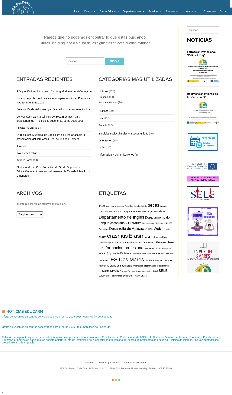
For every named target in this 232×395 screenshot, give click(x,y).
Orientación (105, 140)
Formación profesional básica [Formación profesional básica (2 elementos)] (158, 248)
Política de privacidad (135, 362)
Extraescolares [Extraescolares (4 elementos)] (165, 242)
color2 (116, 380)
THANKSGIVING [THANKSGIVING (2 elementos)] (140, 276)
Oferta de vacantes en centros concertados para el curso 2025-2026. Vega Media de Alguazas (57, 316)
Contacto (225, 11)
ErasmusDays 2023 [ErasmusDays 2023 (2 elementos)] (107, 243)
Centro (90, 11)
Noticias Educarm (24, 311)
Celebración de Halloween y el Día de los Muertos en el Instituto (53, 109)
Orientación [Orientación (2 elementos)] (138, 266)
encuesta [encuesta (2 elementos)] (166, 229)
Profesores (174, 11)
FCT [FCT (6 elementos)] (102, 248)
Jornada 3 (22, 146)
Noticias (103, 91)
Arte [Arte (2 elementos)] (127, 206)
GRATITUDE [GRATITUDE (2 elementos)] (163, 253)
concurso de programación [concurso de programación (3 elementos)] (123, 211)
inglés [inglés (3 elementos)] (149, 260)
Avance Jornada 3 (27, 160)
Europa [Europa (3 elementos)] (151, 242)
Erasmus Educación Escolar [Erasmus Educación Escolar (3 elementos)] (132, 242)
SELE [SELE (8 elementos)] (163, 271)
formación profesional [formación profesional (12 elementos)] (125, 248)
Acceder (89, 362)
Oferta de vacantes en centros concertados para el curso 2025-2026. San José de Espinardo (56, 327)
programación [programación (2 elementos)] (150, 266)
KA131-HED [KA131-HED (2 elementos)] (158, 260)
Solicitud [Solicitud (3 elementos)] (127, 275)
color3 (119, 380)
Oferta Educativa (109, 11)
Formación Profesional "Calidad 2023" (201, 53)
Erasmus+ (210, 11)
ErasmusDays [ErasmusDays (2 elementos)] (160, 237)
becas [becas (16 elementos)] (154, 205)
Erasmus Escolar (108, 102)
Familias (155, 11)
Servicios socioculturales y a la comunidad (123, 133)
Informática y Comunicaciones (116, 154)
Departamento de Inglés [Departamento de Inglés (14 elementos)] (121, 217)
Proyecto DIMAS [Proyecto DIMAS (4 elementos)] (109, 270)
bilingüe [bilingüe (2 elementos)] (163, 206)
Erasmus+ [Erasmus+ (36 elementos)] (141, 236)
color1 (113, 380)
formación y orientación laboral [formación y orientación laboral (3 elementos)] (115, 253)
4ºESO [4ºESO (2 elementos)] (102, 206)
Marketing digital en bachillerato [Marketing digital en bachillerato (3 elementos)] (115, 265)
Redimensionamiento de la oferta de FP (202, 95)
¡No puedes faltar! (26, 153)
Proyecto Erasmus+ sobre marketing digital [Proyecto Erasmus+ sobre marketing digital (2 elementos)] (139, 271)
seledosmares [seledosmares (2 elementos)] (115, 276)
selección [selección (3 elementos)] (104, 275)
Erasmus (103, 97)
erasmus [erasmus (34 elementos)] (117, 236)
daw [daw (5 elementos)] (162, 211)
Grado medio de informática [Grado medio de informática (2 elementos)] (144, 253)
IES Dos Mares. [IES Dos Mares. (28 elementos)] (127, 259)
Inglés (102, 147)
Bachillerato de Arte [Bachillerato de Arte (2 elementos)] (138, 206)
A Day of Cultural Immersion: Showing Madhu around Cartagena (54, 91)
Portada (103, 125)
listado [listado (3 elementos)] (168, 260)
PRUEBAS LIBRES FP (29, 127)
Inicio (77, 11)
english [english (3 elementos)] (102, 236)
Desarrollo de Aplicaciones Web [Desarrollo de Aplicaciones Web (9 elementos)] (135, 228)
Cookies (102, 362)
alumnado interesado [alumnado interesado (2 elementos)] (114, 206)
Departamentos (134, 11)
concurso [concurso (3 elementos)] (103, 211)
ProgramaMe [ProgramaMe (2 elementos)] (163, 266)
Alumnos (193, 11)
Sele (101, 118)
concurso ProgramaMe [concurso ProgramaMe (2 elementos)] (148, 211)
